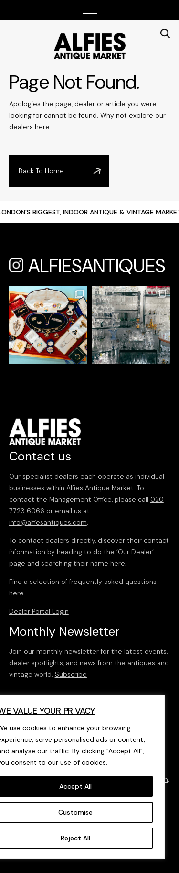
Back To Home (41, 171)
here (42, 127)
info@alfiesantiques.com (48, 522)
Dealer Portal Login (39, 611)
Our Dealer (135, 552)
